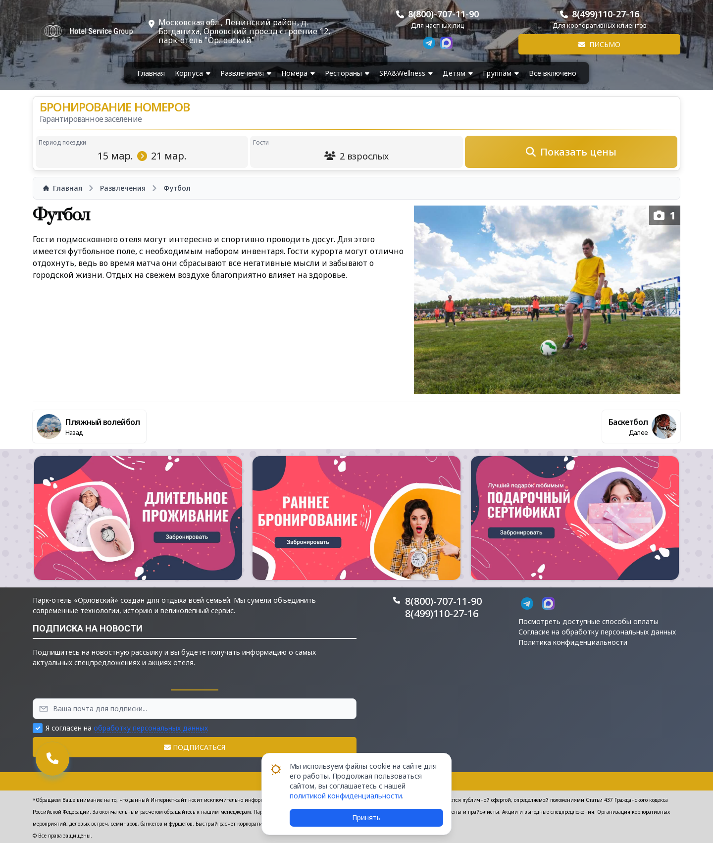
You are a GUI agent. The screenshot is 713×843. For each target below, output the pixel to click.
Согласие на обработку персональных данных (597, 631)
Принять (366, 817)
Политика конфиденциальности (572, 642)
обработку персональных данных (151, 728)
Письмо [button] (599, 44)
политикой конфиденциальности (346, 795)
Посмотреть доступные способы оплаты (588, 621)
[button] (138, 518)
